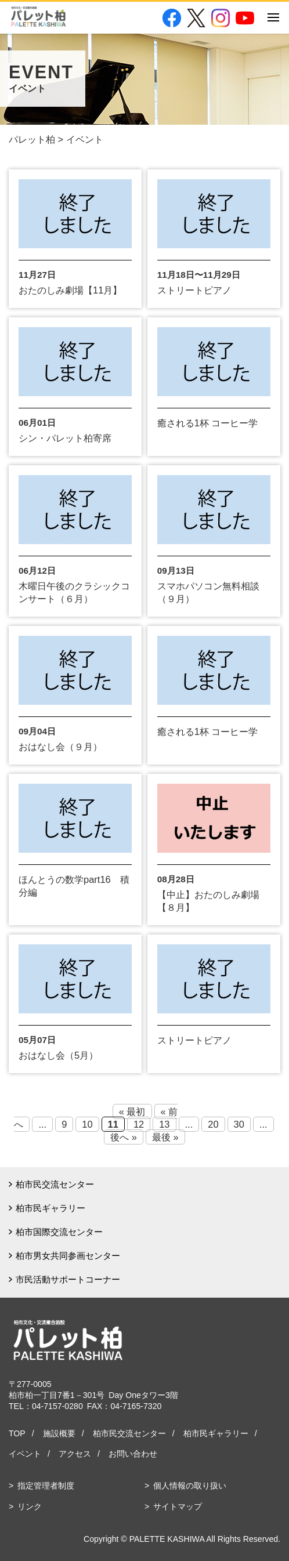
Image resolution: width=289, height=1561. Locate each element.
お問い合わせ (133, 1453)
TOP (17, 1433)
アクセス (75, 1453)
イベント (25, 1453)
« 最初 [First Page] (132, 1111)
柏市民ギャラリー (50, 1208)
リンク (29, 1506)
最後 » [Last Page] (165, 1137)
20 (213, 1124)
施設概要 (59, 1433)
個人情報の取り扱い (189, 1485)
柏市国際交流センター (59, 1232)
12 (138, 1124)
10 (87, 1124)
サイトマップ (177, 1506)
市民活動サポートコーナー (68, 1279)
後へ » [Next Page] (123, 1137)
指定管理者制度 (45, 1485)
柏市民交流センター (55, 1184)
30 (239, 1124)
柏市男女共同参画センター (68, 1256)
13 (164, 1124)
